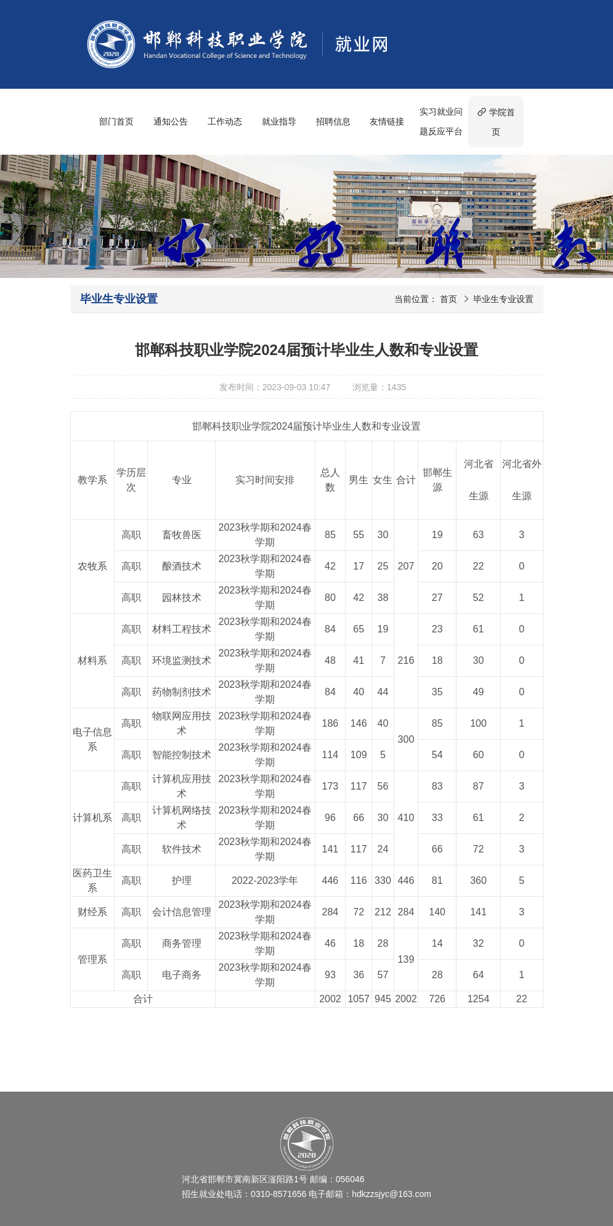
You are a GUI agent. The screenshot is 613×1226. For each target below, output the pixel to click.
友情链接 (387, 121)
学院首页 (496, 122)
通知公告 (170, 121)
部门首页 (116, 121)
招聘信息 (333, 121)
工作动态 (225, 121)
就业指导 (279, 121)
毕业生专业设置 (503, 299)
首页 (448, 299)
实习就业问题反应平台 (441, 121)
